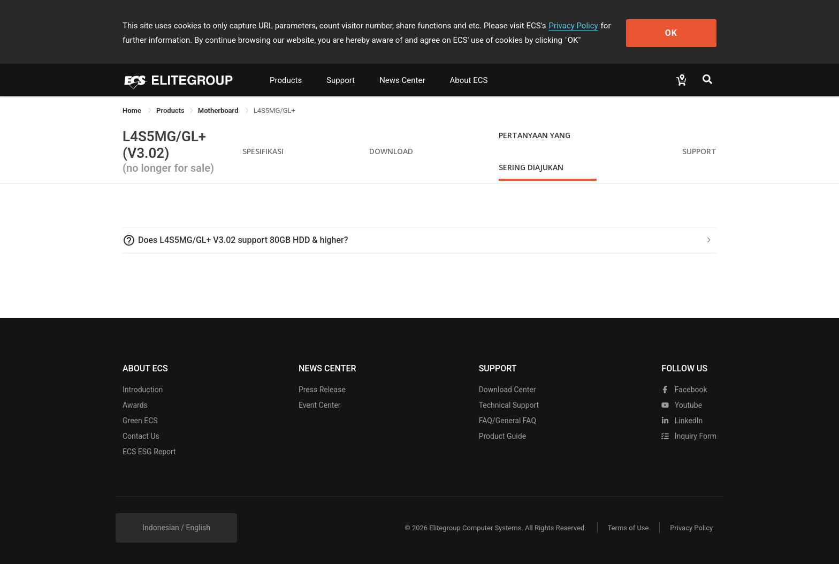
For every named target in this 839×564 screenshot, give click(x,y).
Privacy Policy (573, 26)
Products (286, 80)
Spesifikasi (263, 151)
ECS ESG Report (149, 451)
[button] (419, 240)
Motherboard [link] (219, 110)
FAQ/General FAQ (507, 420)
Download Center (507, 389)
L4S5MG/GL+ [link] (274, 110)
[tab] (419, 240)
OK (673, 33)
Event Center (320, 405)
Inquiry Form (688, 436)
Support (340, 80)
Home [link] (133, 110)
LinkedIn (682, 420)
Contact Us (141, 436)
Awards (135, 405)
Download (391, 151)
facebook (684, 389)
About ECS (468, 80)
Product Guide (502, 436)
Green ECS (140, 420)
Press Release (322, 389)
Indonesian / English (176, 527)
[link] (170, 110)
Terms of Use (628, 528)
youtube (681, 405)
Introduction (143, 389)
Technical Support (509, 405)
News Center (402, 80)
